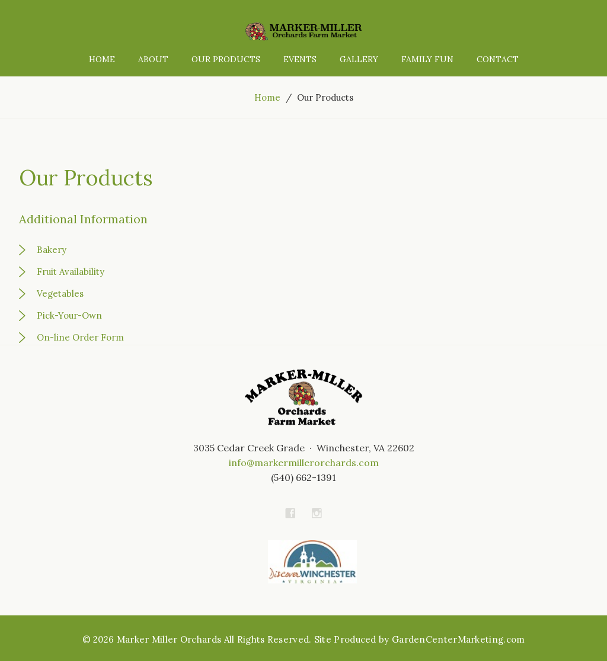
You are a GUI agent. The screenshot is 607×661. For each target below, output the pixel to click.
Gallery (359, 59)
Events (300, 59)
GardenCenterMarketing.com (458, 639)
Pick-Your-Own (69, 315)
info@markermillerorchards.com (304, 463)
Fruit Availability (70, 271)
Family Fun (427, 59)
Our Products (225, 59)
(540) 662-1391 (303, 477)
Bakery (51, 249)
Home (102, 59)
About (153, 59)
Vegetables (60, 293)
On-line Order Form (80, 337)
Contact (498, 59)
